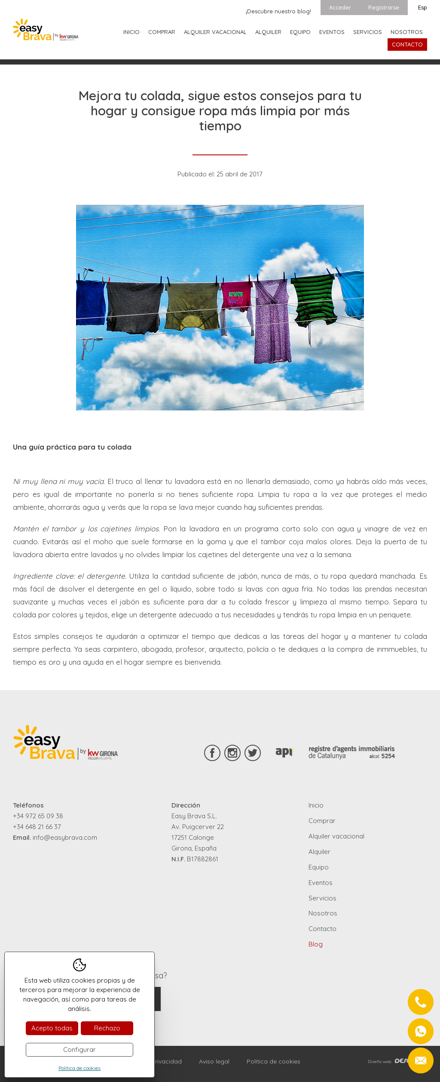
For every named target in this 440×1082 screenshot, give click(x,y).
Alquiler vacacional (215, 31)
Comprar (161, 31)
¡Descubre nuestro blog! (278, 11)
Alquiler (268, 31)
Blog (316, 944)
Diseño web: (397, 1061)
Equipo (300, 31)
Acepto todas (52, 1028)
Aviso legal (214, 1061)
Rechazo (107, 1028)
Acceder (340, 7)
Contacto (407, 44)
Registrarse (383, 7)
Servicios (367, 31)
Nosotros (407, 31)
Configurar (79, 1049)
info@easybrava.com (65, 837)
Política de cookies (273, 1061)
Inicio (131, 31)
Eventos (332, 31)
